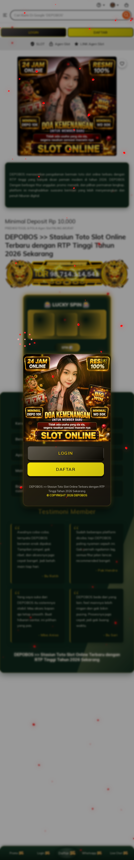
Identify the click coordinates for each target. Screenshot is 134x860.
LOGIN (65, 453)
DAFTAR (65, 469)
